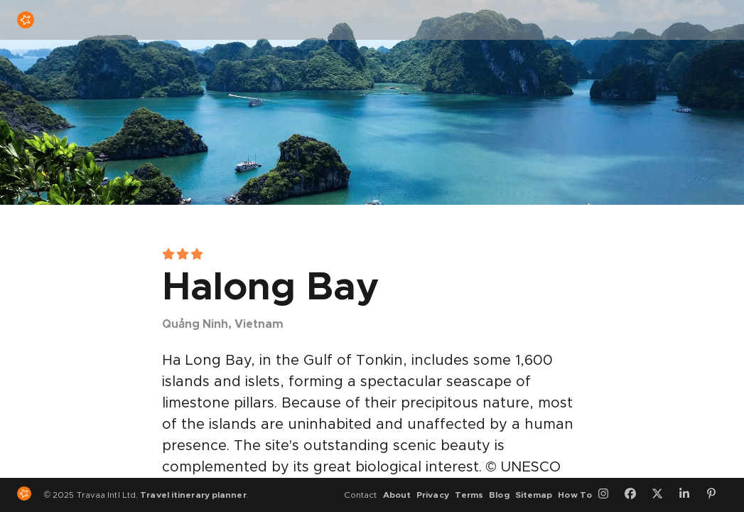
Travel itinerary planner (193, 495)
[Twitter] (662, 495)
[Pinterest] (716, 495)
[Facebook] (635, 495)
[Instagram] (608, 495)
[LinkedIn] (689, 495)
